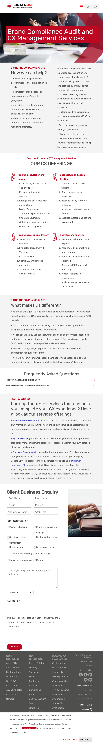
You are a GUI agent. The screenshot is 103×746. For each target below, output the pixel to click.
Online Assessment (46, 547)
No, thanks (85, 739)
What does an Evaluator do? (59, 665)
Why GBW (11, 681)
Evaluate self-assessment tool (28, 420)
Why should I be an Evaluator (60, 683)
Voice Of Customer (34, 678)
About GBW (12, 663)
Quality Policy (86, 670)
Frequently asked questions (60, 674)
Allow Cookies (70, 739)
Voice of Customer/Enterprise (47, 535)
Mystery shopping (21, 438)
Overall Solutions (37, 663)
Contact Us (14, 48)
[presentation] (27, 610)
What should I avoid (59, 710)
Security (88, 666)
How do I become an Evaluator (60, 692)
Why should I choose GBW (58, 701)
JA (95, 7)
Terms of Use (86, 662)
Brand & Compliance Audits (35, 690)
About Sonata (13, 667)
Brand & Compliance (46, 527)
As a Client (11, 685)
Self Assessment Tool (37, 701)
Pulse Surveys (43, 553)
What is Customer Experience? (51, 381)
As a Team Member (11, 696)
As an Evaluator (14, 690)
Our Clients (11, 676)
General (40, 560)
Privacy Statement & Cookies (83, 656)
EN (88, 7)
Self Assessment (17, 537)
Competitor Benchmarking (16, 545)
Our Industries (13, 672)
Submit (14, 646)
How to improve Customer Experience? (51, 386)
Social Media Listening (20, 553)
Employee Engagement (24, 452)
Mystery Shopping (18, 527)
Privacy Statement (29, 728)
